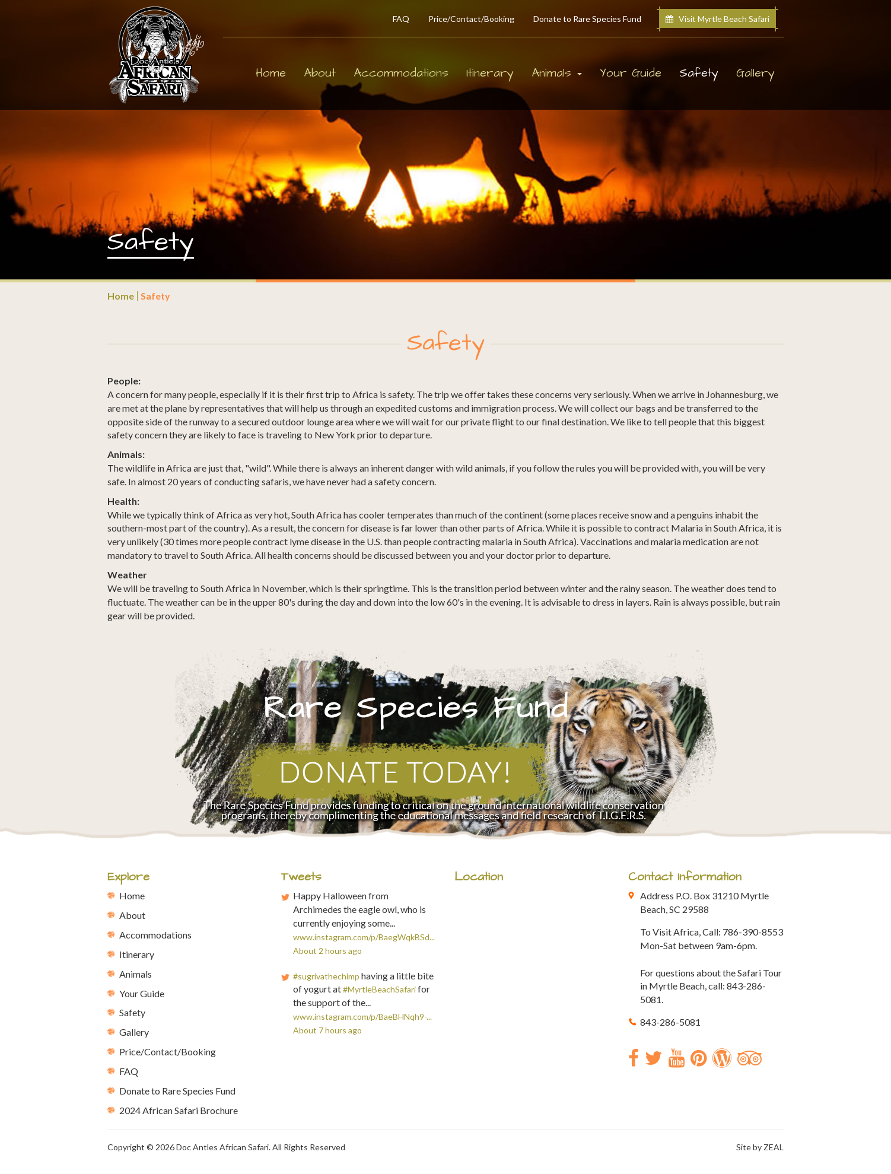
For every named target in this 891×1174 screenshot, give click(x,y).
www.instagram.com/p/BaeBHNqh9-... (362, 1016)
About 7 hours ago (327, 1030)
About (320, 73)
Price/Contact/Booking (471, 19)
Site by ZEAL (760, 1147)
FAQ (401, 19)
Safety (703, 72)
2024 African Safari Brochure (178, 1110)
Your (141, 993)
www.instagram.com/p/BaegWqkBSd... (364, 937)
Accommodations (401, 73)
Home (271, 73)
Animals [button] (557, 73)
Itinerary (490, 73)
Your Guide (630, 73)
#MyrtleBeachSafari (379, 989)
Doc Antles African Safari (222, 1147)
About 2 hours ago (327, 951)
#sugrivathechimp (326, 976)
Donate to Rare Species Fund (587, 19)
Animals (135, 973)
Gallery (755, 73)
